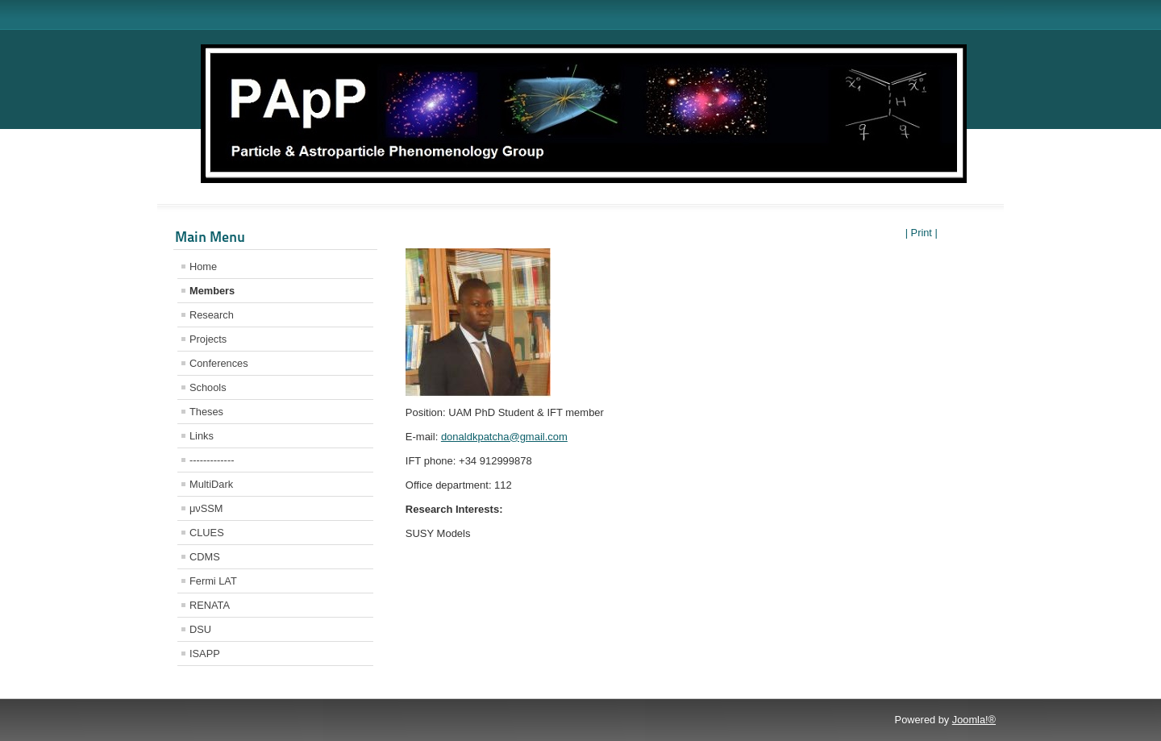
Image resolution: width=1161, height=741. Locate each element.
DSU (200, 629)
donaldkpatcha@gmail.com (504, 437)
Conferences (218, 363)
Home (203, 266)
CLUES (206, 533)
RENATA (209, 605)
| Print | (921, 233)
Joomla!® (974, 720)
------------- (211, 460)
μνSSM (206, 508)
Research (211, 315)
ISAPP (204, 653)
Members (212, 291)
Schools (208, 387)
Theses (206, 412)
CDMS (204, 557)
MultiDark (211, 484)
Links (201, 436)
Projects (208, 339)
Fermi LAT (213, 581)
